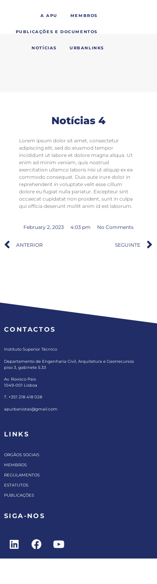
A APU (48, 15)
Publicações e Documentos (57, 31)
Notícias (44, 48)
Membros (84, 15)
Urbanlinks (87, 48)
